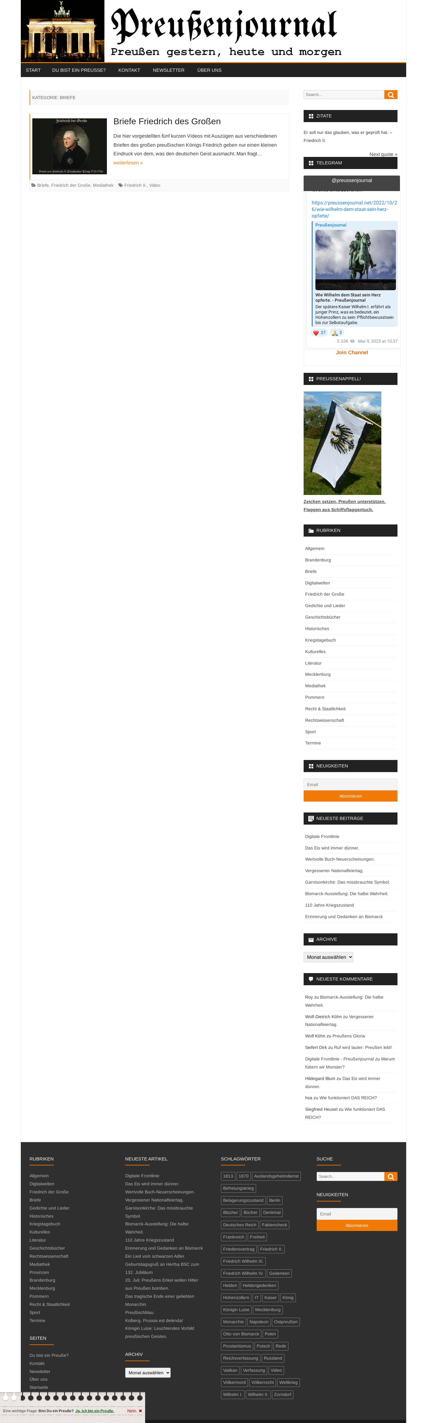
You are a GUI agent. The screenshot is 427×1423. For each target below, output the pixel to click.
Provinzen (39, 1272)
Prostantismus (237, 1345)
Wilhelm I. (232, 1394)
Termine (313, 742)
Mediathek (103, 185)
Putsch (263, 1345)
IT (257, 1297)
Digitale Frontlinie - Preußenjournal (339, 1058)
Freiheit (257, 1236)
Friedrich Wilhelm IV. (243, 1273)
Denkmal (272, 1212)
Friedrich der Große (70, 185)
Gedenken (279, 1273)
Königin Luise (236, 1309)
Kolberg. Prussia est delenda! (154, 1320)
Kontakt (129, 70)
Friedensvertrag (239, 1249)
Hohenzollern (236, 1297)
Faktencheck (274, 1224)
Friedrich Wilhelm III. (243, 1261)
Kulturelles (315, 651)
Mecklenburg (318, 674)
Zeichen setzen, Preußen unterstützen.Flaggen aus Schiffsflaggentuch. (345, 501)
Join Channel (352, 352)
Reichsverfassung (240, 1358)
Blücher (230, 1212)
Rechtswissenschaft (324, 720)
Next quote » (383, 154)
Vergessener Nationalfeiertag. (334, 870)
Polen (270, 1333)
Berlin (274, 1200)
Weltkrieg (288, 1382)
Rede (281, 1345)
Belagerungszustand (243, 1200)
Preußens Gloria (349, 1035)
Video (154, 185)
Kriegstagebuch (320, 640)
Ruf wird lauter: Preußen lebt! (363, 1047)
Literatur (313, 663)
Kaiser (270, 1297)
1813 (228, 1176)
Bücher (251, 1212)
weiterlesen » (128, 162)
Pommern (314, 697)
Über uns (209, 70)
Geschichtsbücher (323, 617)
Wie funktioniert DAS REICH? (348, 1097)
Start (33, 70)
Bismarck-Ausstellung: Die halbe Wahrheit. (346, 893)
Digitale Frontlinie (322, 836)
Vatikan (230, 1370)
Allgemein (314, 548)
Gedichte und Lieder (325, 605)
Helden (230, 1285)
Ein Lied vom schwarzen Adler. (155, 1256)
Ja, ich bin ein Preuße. (95, 1411)
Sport (310, 731)
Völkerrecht (262, 1382)
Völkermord (234, 1382)
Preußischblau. (140, 1312)
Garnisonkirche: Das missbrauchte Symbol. (347, 882)
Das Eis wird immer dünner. (332, 847)
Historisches (317, 628)
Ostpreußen (286, 1321)
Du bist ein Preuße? (79, 70)
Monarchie (233, 1321)
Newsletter (169, 70)
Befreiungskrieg (238, 1188)
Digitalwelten (317, 582)
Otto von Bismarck (241, 1333)
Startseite (39, 1387)
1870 (244, 1176)
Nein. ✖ (134, 1410)
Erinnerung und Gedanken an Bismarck (344, 916)
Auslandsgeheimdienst (276, 1176)
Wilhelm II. (258, 1394)
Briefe (43, 185)
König (288, 1297)
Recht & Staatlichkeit (325, 708)
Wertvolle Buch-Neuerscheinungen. (340, 859)
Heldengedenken (259, 1285)
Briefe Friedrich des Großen (167, 121)
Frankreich (233, 1236)
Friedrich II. (135, 185)
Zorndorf (282, 1394)
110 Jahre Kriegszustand (329, 905)
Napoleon (259, 1321)
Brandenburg (318, 559)
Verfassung (254, 1370)
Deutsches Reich (239, 1224)
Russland (273, 1358)
